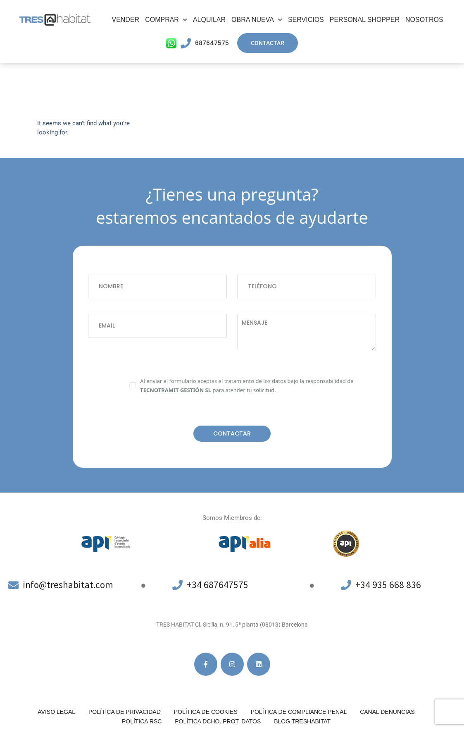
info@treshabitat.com (70, 584)
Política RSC (142, 721)
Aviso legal (56, 711)
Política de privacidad (124, 711)
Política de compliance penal (299, 711)
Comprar (166, 19)
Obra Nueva (256, 19)
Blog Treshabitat (302, 721)
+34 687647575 (218, 584)
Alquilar (209, 19)
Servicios (306, 19)
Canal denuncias (387, 711)
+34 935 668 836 (388, 584)
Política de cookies (206, 711)
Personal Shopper (365, 19)
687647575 (212, 43)
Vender (125, 19)
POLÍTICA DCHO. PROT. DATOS (218, 721)
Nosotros (424, 19)
